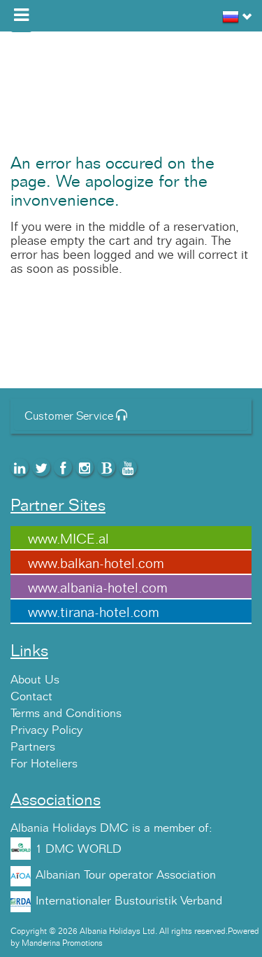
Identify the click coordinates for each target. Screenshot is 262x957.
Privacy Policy (46, 730)
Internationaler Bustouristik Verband (129, 901)
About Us (34, 680)
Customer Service (75, 416)
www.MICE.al (68, 539)
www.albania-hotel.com (98, 588)
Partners (32, 747)
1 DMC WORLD (79, 849)
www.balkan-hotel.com (96, 564)
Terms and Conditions (66, 713)
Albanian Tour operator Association (126, 875)
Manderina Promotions (62, 943)
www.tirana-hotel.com (93, 613)
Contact (31, 696)
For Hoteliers (44, 764)
